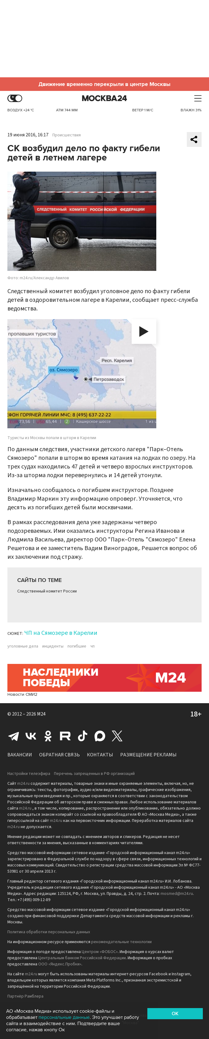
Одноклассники (48, 736)
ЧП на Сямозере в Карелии (60, 633)
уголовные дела (22, 646)
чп (92, 646)
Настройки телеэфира (28, 774)
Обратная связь (59, 754)
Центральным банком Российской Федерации (82, 958)
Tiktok (82, 736)
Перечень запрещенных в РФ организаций (94, 774)
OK (175, 1014)
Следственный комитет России (47, 591)
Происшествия (66, 135)
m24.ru (23, 783)
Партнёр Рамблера (25, 996)
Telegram (13, 736)
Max (100, 736)
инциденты (53, 646)
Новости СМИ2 (22, 694)
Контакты (100, 754)
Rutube (65, 736)
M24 (41, 714)
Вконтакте (31, 736)
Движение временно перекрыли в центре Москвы (104, 84)
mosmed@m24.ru (177, 894)
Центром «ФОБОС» (100, 952)
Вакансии (19, 754)
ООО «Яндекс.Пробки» (59, 964)
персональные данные (64, 1017)
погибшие (77, 646)
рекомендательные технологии (121, 942)
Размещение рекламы (148, 754)
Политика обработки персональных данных (48, 932)
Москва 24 (104, 98)
